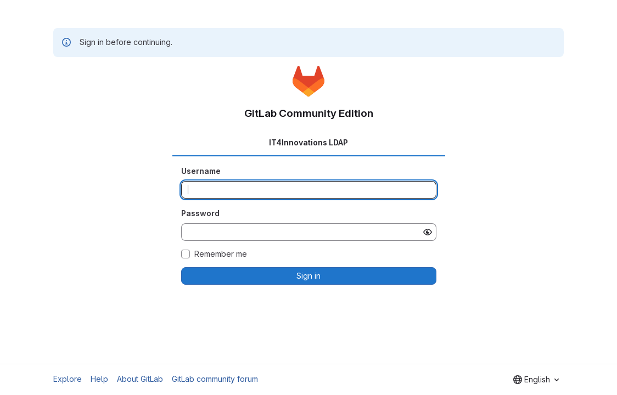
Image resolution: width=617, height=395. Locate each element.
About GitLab (140, 378)
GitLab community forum (215, 378)
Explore (67, 378)
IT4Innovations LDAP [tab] (308, 142)
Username (201, 171)
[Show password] (427, 232)
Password (200, 213)
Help (99, 378)
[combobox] (536, 379)
